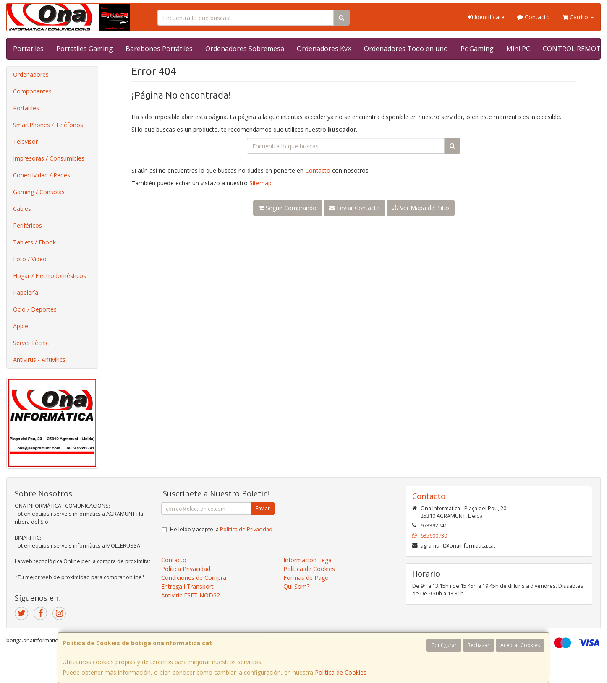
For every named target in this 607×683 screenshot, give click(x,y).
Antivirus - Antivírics (39, 360)
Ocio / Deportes (35, 309)
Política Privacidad (185, 569)
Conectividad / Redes (41, 175)
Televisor (25, 141)
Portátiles (26, 108)
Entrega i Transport (187, 586)
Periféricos (27, 225)
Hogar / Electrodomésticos (49, 276)
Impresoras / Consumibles (48, 158)
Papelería (25, 292)
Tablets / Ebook (34, 242)
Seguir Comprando (288, 208)
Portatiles (28, 48)
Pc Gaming (477, 48)
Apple (20, 326)
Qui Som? (296, 586)
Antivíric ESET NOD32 (190, 595)
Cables (22, 209)
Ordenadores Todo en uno (406, 48)
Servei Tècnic (31, 343)
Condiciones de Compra (193, 578)
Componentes (32, 91)
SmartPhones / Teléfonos (48, 125)
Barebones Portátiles (159, 48)
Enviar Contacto (354, 208)
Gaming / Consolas (39, 192)
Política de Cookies (340, 672)
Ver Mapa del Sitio (420, 208)
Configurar (444, 645)
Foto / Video (30, 259)
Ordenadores (31, 74)
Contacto (533, 17)
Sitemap (260, 183)
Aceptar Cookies (520, 645)
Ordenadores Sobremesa (244, 48)
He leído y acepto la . (222, 529)
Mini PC (518, 48)
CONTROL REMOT (572, 48)
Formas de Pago (306, 578)
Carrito (578, 17)
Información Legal (308, 560)
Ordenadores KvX (324, 48)
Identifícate (486, 17)
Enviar (263, 508)
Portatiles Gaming (84, 48)
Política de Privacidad (246, 529)
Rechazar (478, 645)
